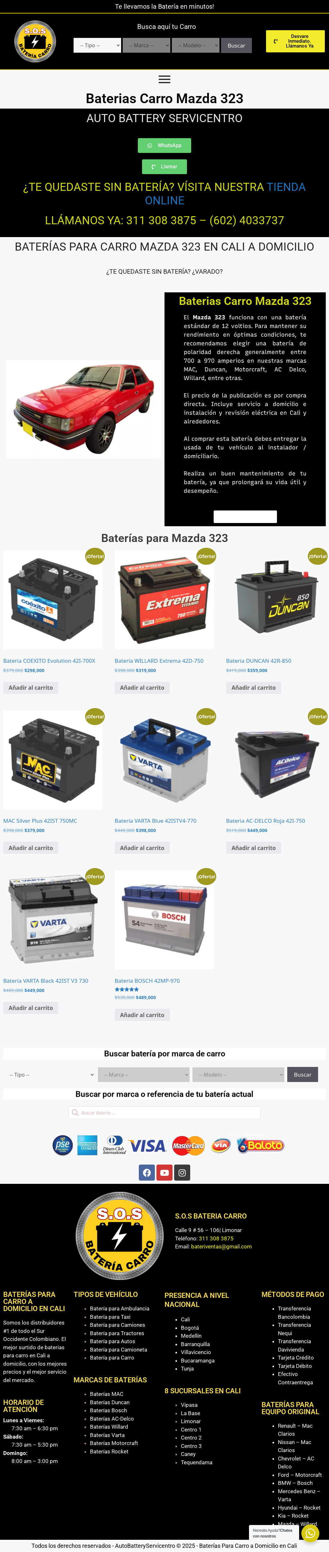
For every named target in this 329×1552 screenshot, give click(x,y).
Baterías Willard (109, 1426)
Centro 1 (191, 1429)
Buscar (236, 45)
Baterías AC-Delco (112, 1418)
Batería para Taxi (110, 1317)
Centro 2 (191, 1437)
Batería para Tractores (117, 1333)
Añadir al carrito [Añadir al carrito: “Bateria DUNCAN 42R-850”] (254, 687)
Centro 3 (191, 1446)
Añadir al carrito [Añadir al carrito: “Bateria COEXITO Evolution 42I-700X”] (31, 687)
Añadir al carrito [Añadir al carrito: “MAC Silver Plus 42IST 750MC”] (31, 848)
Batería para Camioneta (118, 1349)
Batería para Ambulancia (119, 1308)
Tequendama (196, 1462)
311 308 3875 (216, 1238)
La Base (190, 1413)
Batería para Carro (112, 1357)
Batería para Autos (112, 1341)
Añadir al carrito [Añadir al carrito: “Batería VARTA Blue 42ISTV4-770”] (142, 848)
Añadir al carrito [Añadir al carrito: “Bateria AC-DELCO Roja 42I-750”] (254, 848)
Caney (188, 1454)
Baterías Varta (107, 1435)
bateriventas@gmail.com (221, 1246)
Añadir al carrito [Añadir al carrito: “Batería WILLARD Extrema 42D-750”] (142, 687)
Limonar (191, 1421)
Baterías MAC (106, 1394)
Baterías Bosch (108, 1410)
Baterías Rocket (109, 1451)
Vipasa (189, 1405)
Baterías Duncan (109, 1402)
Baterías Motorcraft (114, 1443)
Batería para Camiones (117, 1325)
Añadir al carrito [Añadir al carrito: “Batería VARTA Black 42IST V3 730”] (31, 1008)
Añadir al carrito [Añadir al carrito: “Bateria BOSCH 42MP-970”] (142, 1015)
